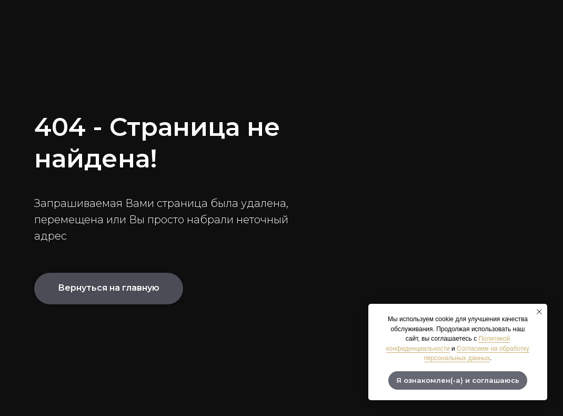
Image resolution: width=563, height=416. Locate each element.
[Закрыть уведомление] (539, 311)
